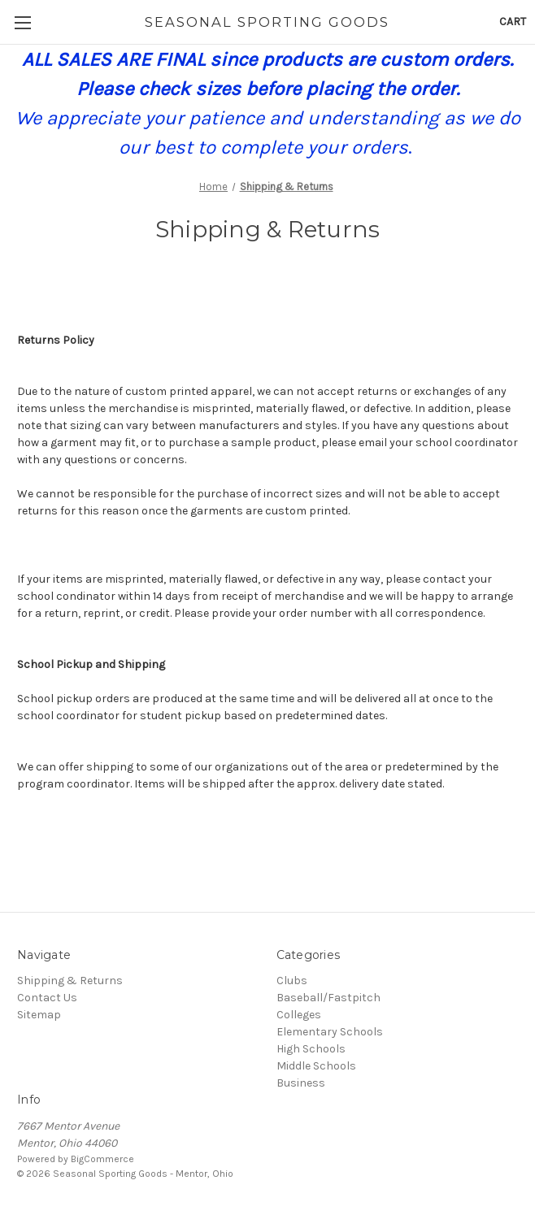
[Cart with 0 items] (512, 21)
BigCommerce (102, 1159)
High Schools (311, 1049)
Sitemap (39, 1015)
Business (300, 1083)
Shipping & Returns (70, 980)
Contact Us (47, 998)
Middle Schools (316, 1066)
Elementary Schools (329, 1032)
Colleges (298, 1015)
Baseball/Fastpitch (328, 998)
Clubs (291, 980)
